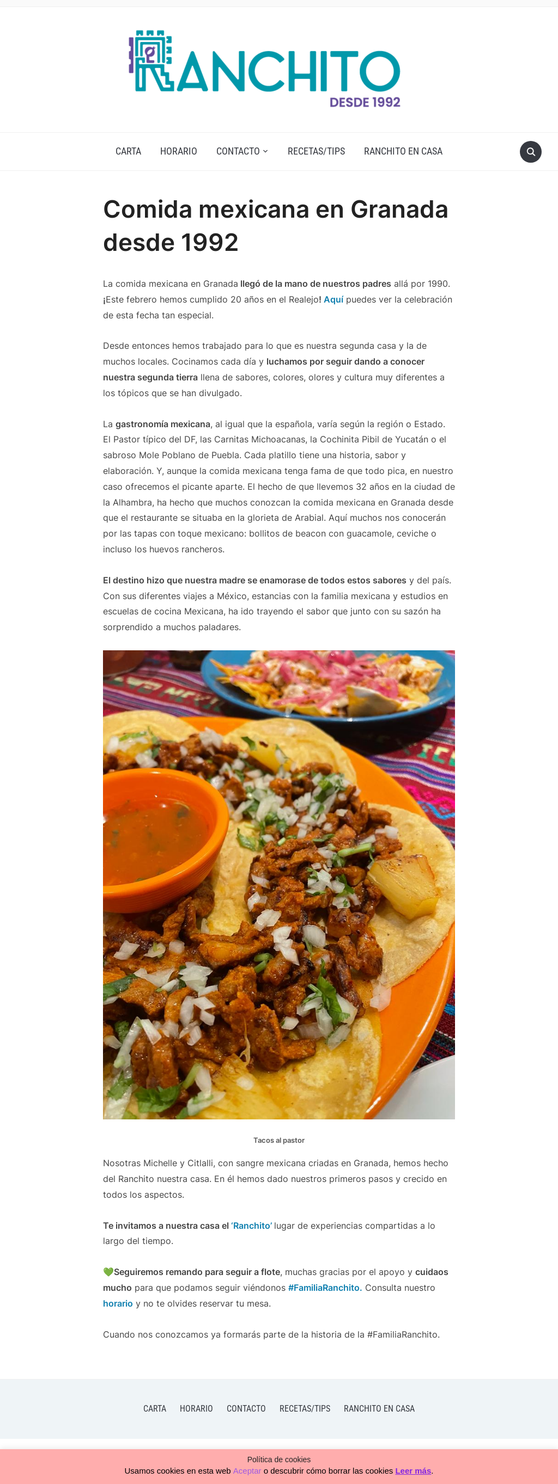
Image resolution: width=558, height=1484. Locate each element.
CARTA (128, 151)
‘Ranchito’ (251, 1225)
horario (118, 1303)
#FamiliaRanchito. (325, 1287)
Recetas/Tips (316, 151)
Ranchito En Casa (403, 151)
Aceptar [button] (247, 1470)
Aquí (332, 299)
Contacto (238, 151)
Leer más (413, 1470)
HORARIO (178, 151)
